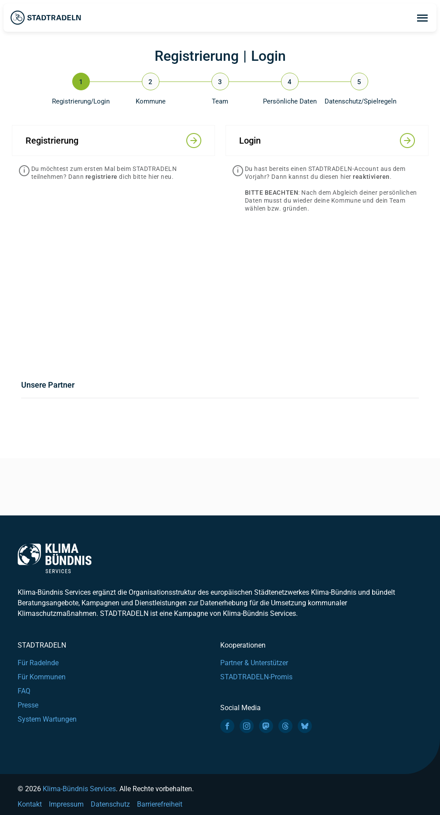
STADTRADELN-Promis (256, 677)
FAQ (24, 691)
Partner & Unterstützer (254, 663)
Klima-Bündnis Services (79, 789)
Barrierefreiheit (159, 804)
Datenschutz (110, 804)
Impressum (66, 804)
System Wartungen (47, 719)
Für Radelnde (38, 663)
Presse (28, 705)
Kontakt (30, 804)
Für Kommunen (42, 677)
